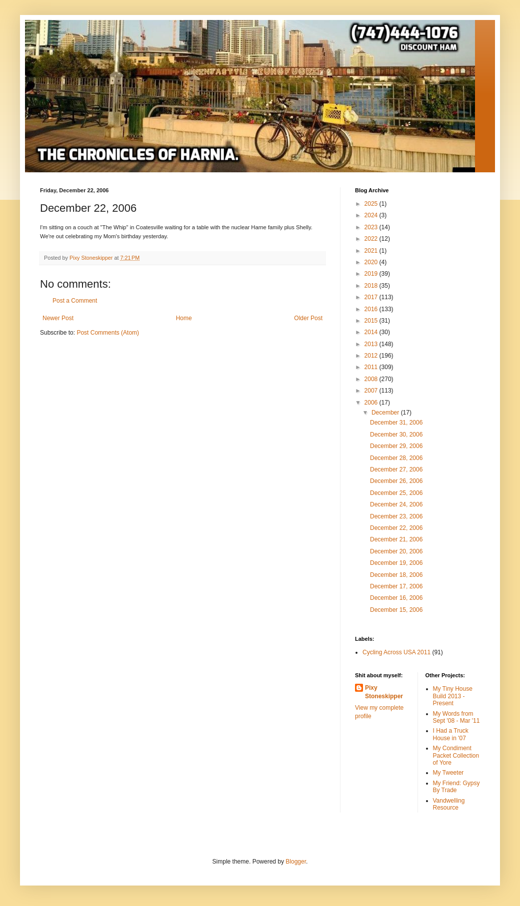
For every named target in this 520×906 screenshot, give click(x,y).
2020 (372, 262)
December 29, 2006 (396, 446)
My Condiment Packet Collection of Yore (456, 755)
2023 (372, 227)
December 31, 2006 (396, 422)
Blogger (296, 861)
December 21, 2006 (396, 539)
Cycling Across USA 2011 (396, 652)
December (386, 412)
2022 (372, 238)
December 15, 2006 (396, 609)
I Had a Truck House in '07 (450, 734)
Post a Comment (74, 300)
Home (184, 318)
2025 (372, 203)
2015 (372, 320)
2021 (372, 250)
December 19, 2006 (396, 562)
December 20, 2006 (396, 551)
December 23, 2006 (396, 516)
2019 (372, 273)
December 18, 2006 (396, 574)
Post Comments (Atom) (107, 332)
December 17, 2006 (396, 586)
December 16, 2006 (396, 597)
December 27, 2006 (396, 469)
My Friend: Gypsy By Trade (456, 787)
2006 (372, 402)
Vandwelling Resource (449, 804)
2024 (372, 215)
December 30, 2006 (396, 434)
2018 (372, 285)
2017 (372, 297)
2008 (372, 379)
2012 (372, 355)
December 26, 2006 (396, 480)
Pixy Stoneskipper (384, 692)
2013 (372, 344)
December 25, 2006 (396, 492)
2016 (372, 309)
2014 (372, 332)
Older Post (308, 318)
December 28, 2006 (396, 457)
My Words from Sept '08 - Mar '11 (456, 717)
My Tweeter (448, 772)
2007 (372, 390)
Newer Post (58, 318)
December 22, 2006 (396, 527)
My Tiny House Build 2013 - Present (452, 696)
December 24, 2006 (396, 504)
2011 (372, 367)
